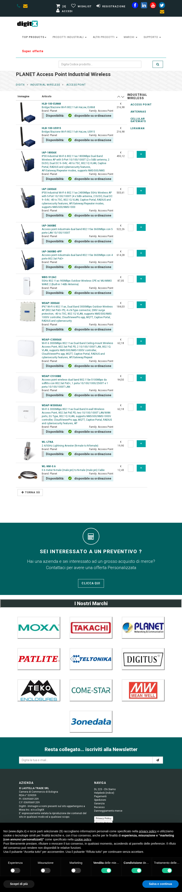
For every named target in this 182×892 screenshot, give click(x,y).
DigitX (20, 84)
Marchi (130, 37)
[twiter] (162, 6)
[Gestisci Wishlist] (81, 6)
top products (34, 37)
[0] (61, 6)
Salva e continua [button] (160, 884)
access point (76, 84)
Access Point (141, 104)
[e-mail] (157, 760)
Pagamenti (100, 796)
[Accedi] (64, 11)
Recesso (99, 807)
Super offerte (33, 51)
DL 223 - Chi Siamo (105, 789)
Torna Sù (30, 492)
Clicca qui (91, 583)
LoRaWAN (137, 128)
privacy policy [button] (148, 831)
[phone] (18, 6)
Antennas (138, 111)
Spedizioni (100, 799)
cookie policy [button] (83, 839)
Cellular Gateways (138, 120)
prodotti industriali (70, 37)
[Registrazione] (110, 6)
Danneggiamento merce (108, 810)
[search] (158, 64)
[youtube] (153, 6)
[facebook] (135, 6)
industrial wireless (45, 84)
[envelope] (26, 6)
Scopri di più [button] (19, 884)
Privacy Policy (103, 818)
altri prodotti (105, 37)
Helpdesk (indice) (104, 792)
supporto (152, 37)
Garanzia (99, 803)
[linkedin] (144, 6)
